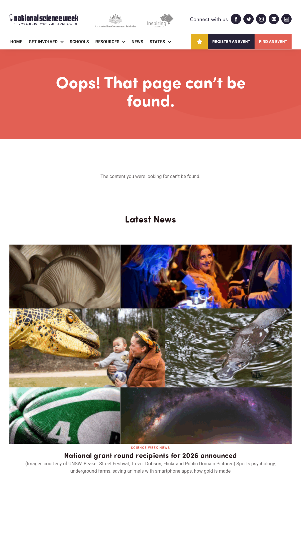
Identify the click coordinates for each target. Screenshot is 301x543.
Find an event (273, 41)
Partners (45, 504)
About (16, 504)
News (137, 41)
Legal (74, 524)
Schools (79, 41)
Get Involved (43, 41)
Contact (77, 504)
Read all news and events (150, 401)
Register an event (231, 41)
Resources (108, 41)
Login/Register (116, 504)
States (157, 41)
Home (16, 41)
